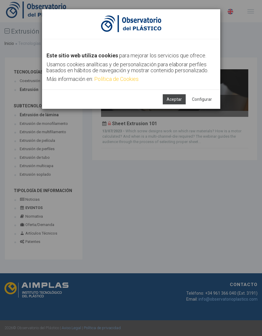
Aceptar (174, 99)
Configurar (202, 99)
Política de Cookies (116, 79)
